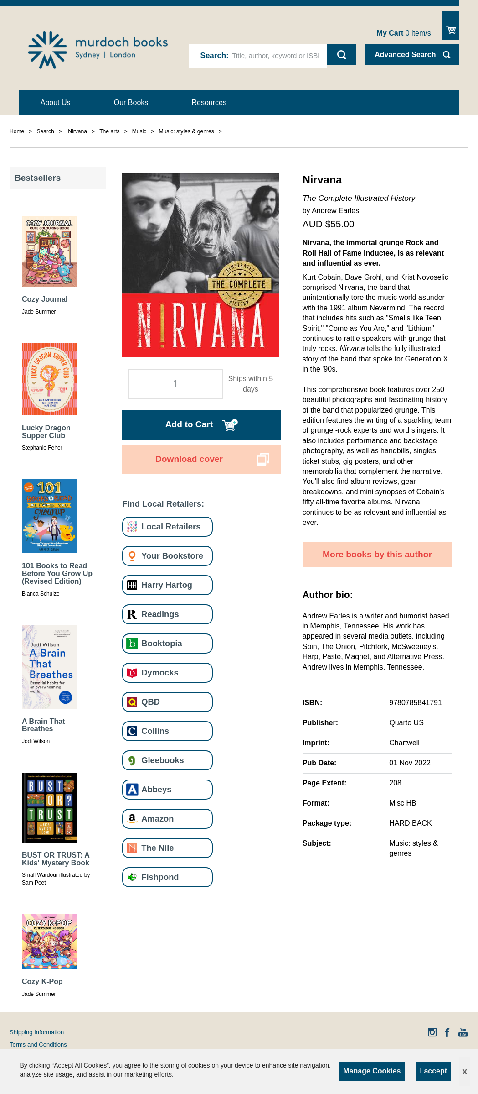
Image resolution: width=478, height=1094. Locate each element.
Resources (209, 102)
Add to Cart (189, 424)
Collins (155, 731)
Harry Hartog (166, 585)
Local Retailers (170, 526)
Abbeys (156, 789)
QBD (150, 702)
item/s (404, 33)
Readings (160, 614)
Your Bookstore (172, 555)
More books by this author (377, 554)
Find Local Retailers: (163, 503)
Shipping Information (37, 1032)
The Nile (157, 848)
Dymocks (159, 672)
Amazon (157, 818)
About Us (56, 102)
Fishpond (160, 877)
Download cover (189, 459)
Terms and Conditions (38, 1044)
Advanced (405, 54)
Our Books (131, 102)
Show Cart (450, 25)
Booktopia (161, 643)
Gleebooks (162, 760)
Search (213, 55)
